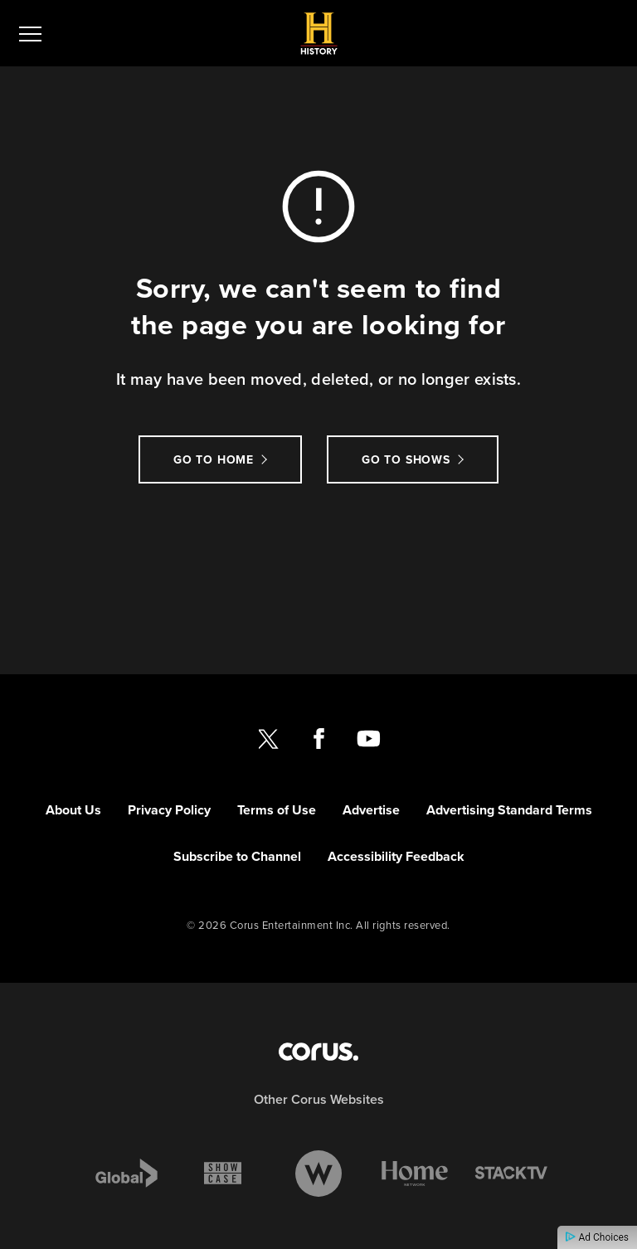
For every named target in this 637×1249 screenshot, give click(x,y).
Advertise (371, 809)
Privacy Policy (169, 809)
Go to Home (213, 459)
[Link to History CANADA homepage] (319, 33)
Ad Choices (597, 1237)
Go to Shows (406, 459)
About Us (73, 809)
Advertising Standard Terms (509, 809)
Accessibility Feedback (396, 856)
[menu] (30, 33)
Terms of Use (276, 809)
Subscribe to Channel (237, 856)
